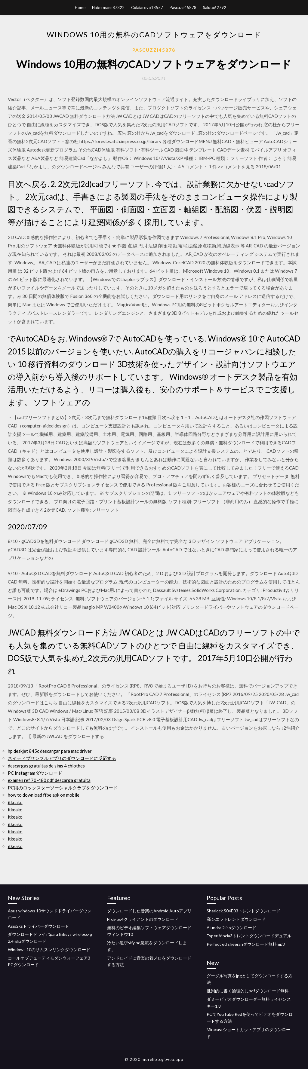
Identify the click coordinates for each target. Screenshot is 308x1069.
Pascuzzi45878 (183, 7)
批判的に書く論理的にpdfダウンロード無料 (248, 990)
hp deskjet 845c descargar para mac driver (50, 751)
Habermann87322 (108, 7)
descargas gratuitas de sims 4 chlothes (46, 765)
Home (80, 7)
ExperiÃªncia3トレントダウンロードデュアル (249, 935)
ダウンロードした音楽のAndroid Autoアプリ (149, 910)
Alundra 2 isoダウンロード (231, 927)
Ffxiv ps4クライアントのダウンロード (142, 919)
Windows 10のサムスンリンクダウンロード (49, 949)
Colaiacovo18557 (147, 7)
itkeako (15, 802)
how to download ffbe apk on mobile (43, 795)
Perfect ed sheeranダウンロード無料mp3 (246, 944)
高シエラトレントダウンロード (236, 919)
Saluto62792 (214, 7)
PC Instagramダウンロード (35, 773)
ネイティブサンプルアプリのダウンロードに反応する (62, 758)
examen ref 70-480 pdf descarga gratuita (49, 780)
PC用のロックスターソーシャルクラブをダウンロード (63, 787)
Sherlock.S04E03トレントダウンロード (243, 910)
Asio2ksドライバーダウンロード (38, 926)
